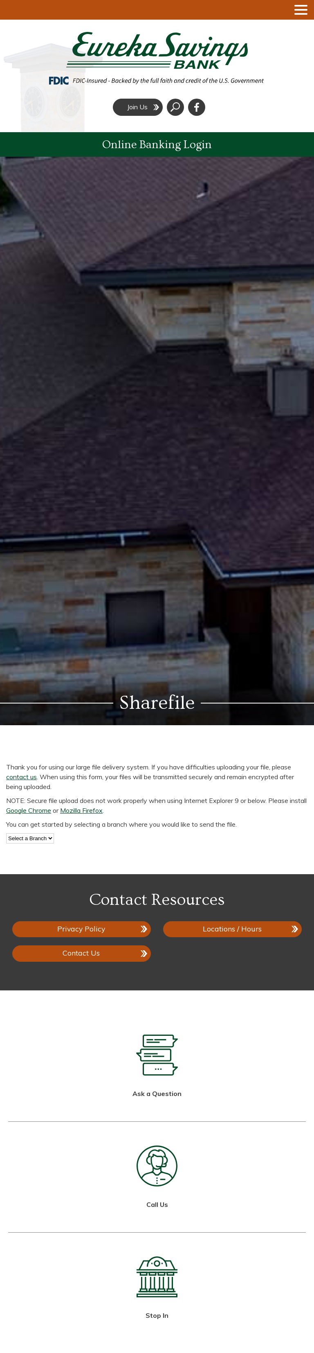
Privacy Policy (81, 928)
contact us (21, 777)
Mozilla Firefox (81, 810)
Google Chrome (28, 810)
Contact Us (81, 952)
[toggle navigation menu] (297, 10)
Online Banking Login (157, 144)
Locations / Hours (232, 928)
